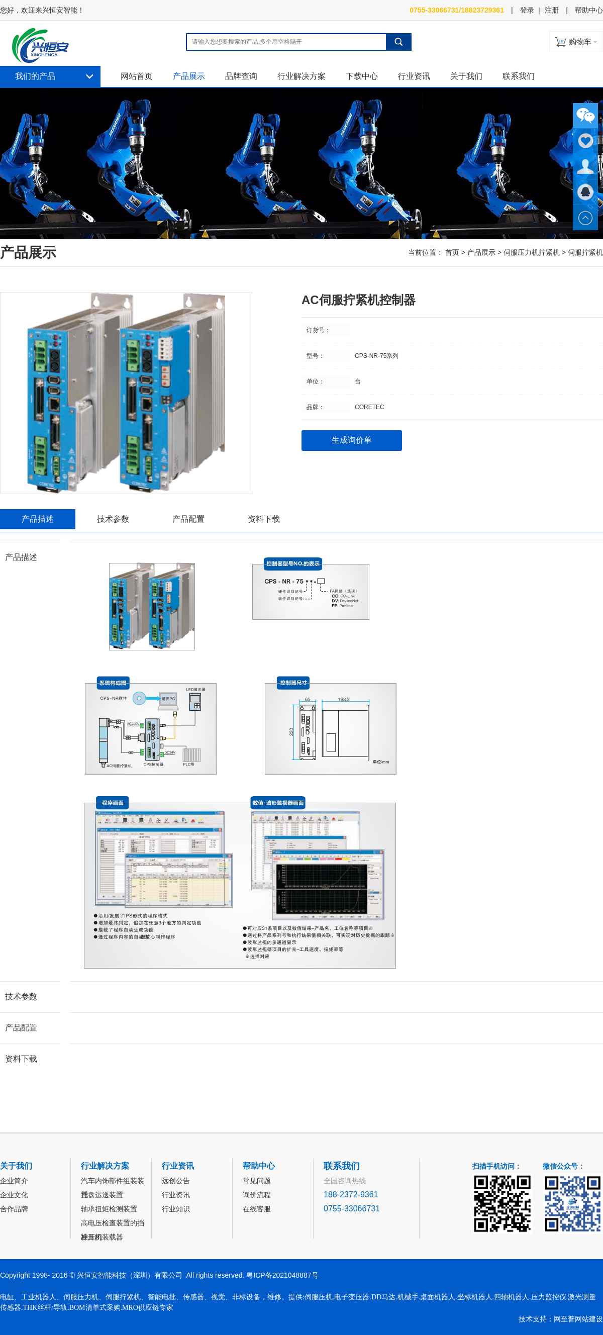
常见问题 (257, 1181)
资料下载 (264, 519)
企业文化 (14, 1195)
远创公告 (176, 1181)
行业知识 (176, 1209)
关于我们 (466, 76)
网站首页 (137, 76)
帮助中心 (589, 10)
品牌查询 (241, 76)
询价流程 (257, 1195)
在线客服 (257, 1209)
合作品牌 (14, 1209)
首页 (452, 252)
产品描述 (38, 519)
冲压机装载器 (102, 1237)
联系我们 (518, 76)
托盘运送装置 (102, 1195)
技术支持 (533, 1319)
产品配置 (188, 519)
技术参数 (113, 519)
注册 (552, 10)
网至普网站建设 (578, 1319)
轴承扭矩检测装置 (109, 1209)
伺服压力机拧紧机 (532, 252)
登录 (527, 10)
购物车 (580, 41)
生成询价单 (352, 440)
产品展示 (189, 76)
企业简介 (14, 1181)
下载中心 (362, 76)
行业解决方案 (301, 76)
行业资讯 (414, 76)
